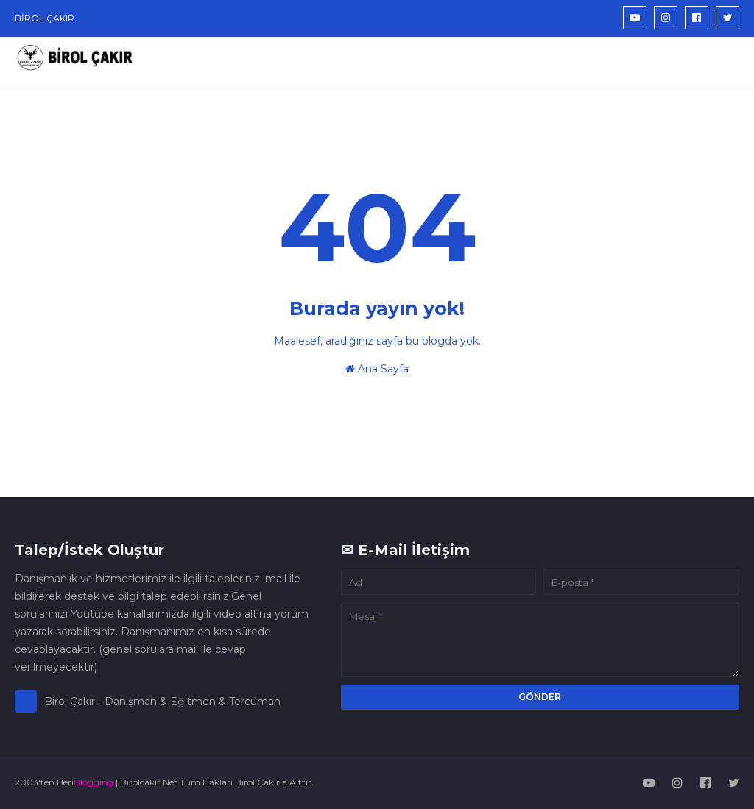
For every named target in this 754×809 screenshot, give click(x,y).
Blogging (93, 782)
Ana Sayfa (377, 368)
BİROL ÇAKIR (44, 18)
